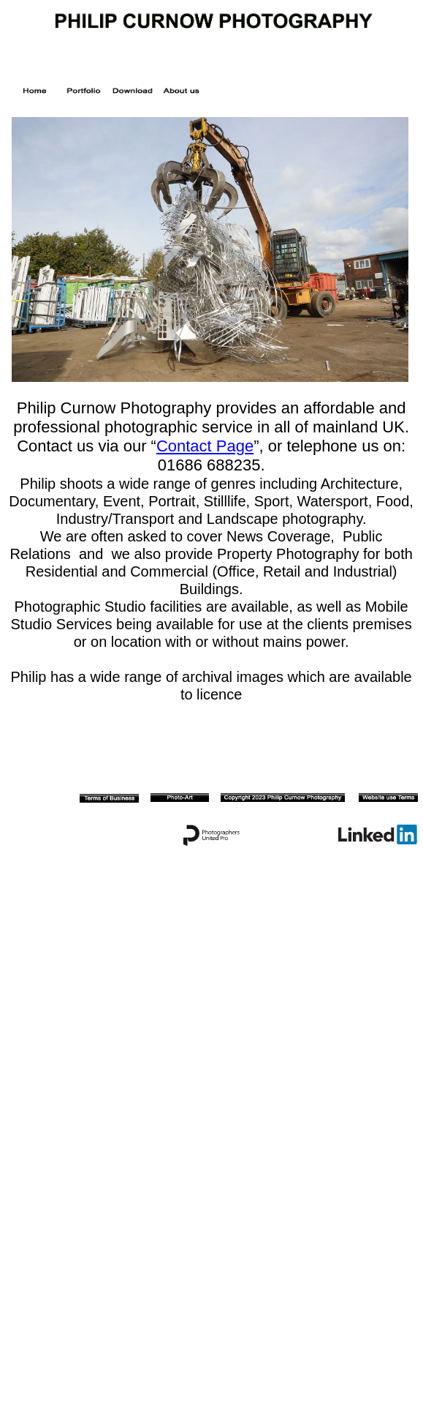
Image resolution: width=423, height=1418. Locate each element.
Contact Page (205, 446)
